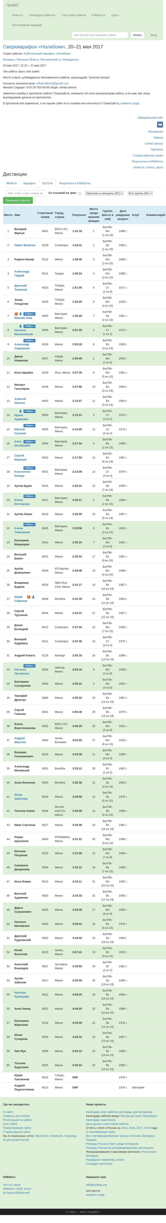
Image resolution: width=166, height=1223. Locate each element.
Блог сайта (10, 1123)
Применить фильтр (18, 200)
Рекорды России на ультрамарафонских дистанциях (120, 1147)
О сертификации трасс (100, 1131)
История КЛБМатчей (16, 1192)
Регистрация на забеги (17, 1119)
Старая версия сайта (16, 1131)
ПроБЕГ (13, 5)
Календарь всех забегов (101, 1112)
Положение (155, 131)
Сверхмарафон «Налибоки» (34, 46)
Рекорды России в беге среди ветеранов (112, 1143)
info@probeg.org (96, 1184)
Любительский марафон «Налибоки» (47, 53)
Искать (137, 35)
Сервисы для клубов (16, 1116)
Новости (17, 15)
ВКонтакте (42, 1135)
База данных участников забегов (107, 1123)
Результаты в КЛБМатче (147, 161)
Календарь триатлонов (101, 1119)
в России (146, 1151)
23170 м (47, 183)
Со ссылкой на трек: (62, 192)
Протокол (157, 149)
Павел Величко (24, 245)
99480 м (11, 183)
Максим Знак (23, 317)
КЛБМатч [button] (99, 15)
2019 (124, 1127)
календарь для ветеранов (135, 1112)
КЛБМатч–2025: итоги (17, 1188)
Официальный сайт (150, 117)
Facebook (56, 1135)
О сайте (8, 1112)
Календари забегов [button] (42, 15)
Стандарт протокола (99, 1163)
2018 (132, 1127)
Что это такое (12, 1184)
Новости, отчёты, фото (148, 167)
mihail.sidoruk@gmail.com (52, 83)
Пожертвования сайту (17, 1127)
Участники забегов (74, 15)
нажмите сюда (129, 103)
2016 (147, 1127)
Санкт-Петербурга (145, 1116)
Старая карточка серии (148, 155)
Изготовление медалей (27, 25)
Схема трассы (154, 143)
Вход (153, 35)
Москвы (126, 1116)
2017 (140, 1127)
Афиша (158, 137)
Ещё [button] (115, 15)
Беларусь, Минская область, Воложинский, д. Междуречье (41, 59)
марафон (29, 183)
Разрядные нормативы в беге (105, 1159)
